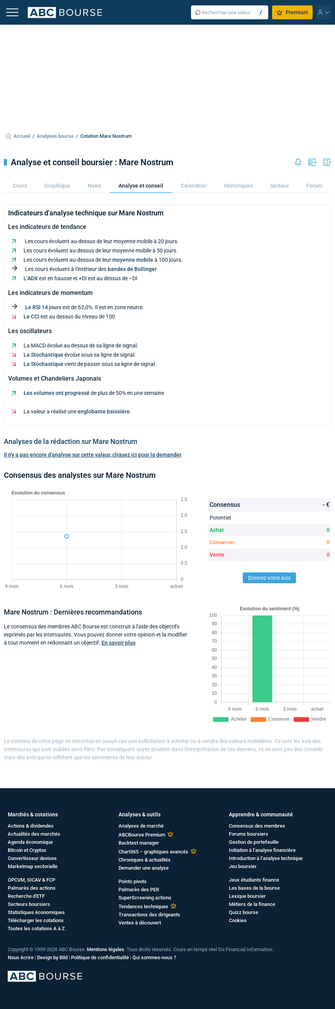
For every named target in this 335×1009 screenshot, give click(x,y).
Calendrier (194, 186)
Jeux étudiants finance (254, 880)
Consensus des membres (257, 826)
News (94, 186)
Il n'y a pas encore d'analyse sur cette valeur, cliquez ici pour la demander (92, 455)
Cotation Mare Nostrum (106, 136)
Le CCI (31, 316)
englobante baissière (104, 411)
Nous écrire (21, 957)
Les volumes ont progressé (57, 393)
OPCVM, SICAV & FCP (31, 880)
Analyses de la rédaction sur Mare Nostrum (70, 441)
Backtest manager (138, 843)
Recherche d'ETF (26, 896)
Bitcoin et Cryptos (27, 850)
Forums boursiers (248, 834)
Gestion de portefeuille (254, 842)
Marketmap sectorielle (33, 866)
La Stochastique (43, 355)
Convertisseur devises (32, 858)
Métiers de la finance (252, 904)
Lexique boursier (247, 896)
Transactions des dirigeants (149, 915)
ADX (32, 278)
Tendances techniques (143, 906)
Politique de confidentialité (100, 957)
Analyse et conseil (140, 186)
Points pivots (132, 881)
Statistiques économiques (36, 912)
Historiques (238, 186)
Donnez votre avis (269, 578)
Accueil (22, 136)
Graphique (57, 186)
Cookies (238, 920)
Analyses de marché (141, 826)
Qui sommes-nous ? (154, 957)
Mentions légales (105, 949)
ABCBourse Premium (141, 835)
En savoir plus (118, 643)
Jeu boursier (243, 866)
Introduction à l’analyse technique (266, 858)
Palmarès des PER (138, 889)
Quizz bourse (243, 912)
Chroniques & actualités (144, 860)
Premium (292, 12)
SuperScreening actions (144, 898)
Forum (314, 186)
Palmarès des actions (32, 888)
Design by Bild (52, 957)
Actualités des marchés (34, 834)
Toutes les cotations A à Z (36, 928)
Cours (20, 186)
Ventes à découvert (139, 923)
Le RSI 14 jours (43, 307)
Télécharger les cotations (36, 920)
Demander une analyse (143, 868)
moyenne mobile (132, 260)
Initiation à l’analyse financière (262, 850)
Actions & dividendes (31, 826)
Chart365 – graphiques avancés (153, 852)
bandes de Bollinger (132, 269)
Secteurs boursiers (29, 904)
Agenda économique (30, 842)
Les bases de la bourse (254, 888)
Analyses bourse (55, 136)
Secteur (279, 186)
